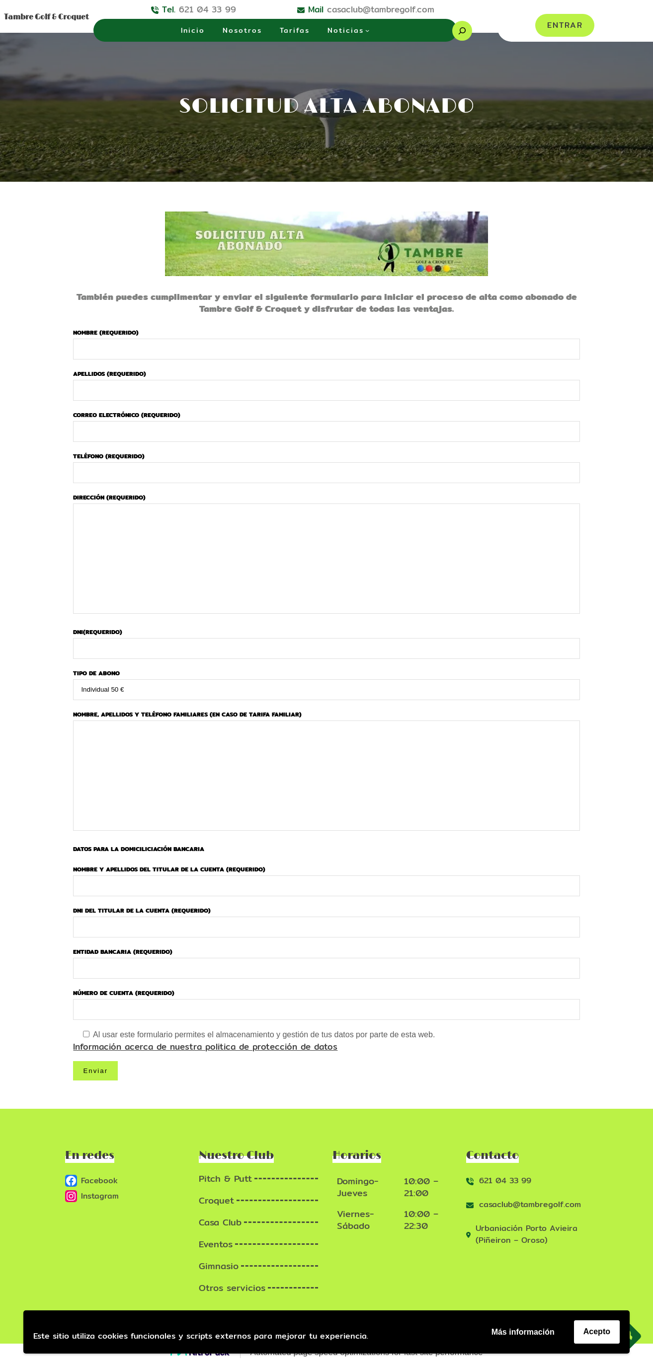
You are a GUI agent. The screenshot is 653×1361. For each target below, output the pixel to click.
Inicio (193, 30)
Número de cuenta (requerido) (326, 1001)
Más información (523, 1332)
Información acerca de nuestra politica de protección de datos (205, 1046)
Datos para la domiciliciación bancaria (138, 849)
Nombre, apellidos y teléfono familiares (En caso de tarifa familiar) (326, 771)
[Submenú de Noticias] (367, 30)
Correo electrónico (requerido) (326, 423)
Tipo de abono (326, 681)
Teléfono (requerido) (326, 464)
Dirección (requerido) (326, 554)
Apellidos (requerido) (326, 382)
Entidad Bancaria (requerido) (326, 960)
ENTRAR (565, 25)
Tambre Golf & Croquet (46, 17)
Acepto (596, 1331)
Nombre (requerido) (326, 341)
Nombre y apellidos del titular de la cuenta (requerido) (326, 877)
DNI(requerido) (326, 640)
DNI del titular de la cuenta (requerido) (326, 918)
